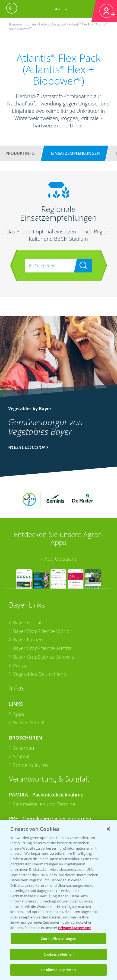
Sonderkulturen (30, 736)
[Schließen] (108, 829)
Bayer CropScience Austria (42, 619)
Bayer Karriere (29, 611)
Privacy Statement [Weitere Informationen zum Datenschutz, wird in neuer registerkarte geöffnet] (74, 927)
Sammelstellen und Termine (44, 775)
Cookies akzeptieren (58, 969)
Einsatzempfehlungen (75, 153)
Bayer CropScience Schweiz (43, 628)
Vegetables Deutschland (40, 645)
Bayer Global (27, 593)
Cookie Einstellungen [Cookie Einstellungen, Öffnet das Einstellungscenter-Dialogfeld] (58, 938)
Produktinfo (20, 153)
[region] (58, 900)
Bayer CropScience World (41, 602)
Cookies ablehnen (58, 954)
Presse (20, 636)
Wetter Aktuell (28, 693)
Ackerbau (23, 719)
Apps (18, 685)
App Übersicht (60, 530)
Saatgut (21, 727)
